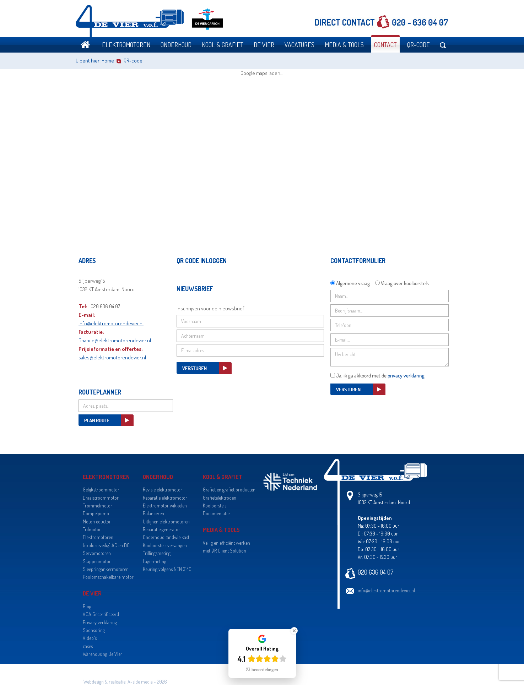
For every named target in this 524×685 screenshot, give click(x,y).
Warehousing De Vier (102, 654)
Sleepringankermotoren (106, 569)
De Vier (264, 45)
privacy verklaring (406, 375)
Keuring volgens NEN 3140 (167, 569)
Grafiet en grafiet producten (229, 489)
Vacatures (299, 45)
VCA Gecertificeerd (101, 614)
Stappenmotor (97, 561)
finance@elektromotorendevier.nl (115, 340)
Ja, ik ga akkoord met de (380, 375)
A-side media (140, 682)
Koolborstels (214, 505)
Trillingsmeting (157, 553)
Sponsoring (94, 630)
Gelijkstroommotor (101, 489)
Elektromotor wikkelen (165, 505)
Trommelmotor (97, 505)
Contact (385, 45)
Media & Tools (344, 45)
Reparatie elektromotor (165, 498)
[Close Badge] (294, 630)
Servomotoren (97, 553)
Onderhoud (176, 45)
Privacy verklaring (100, 622)
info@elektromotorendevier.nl (111, 323)
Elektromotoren (126, 45)
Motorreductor (97, 521)
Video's (90, 638)
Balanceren (153, 513)
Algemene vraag (353, 283)
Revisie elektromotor (162, 489)
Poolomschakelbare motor (108, 577)
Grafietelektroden (219, 498)
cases (88, 646)
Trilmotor (92, 529)
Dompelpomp (96, 513)
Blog (87, 606)
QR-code (418, 45)
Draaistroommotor (101, 498)
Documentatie (216, 513)
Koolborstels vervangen (165, 545)
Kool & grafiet (222, 45)
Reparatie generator (161, 529)
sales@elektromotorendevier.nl (112, 357)
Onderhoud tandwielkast (166, 537)
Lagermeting (154, 561)
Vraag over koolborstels (405, 283)
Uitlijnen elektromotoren (166, 521)
